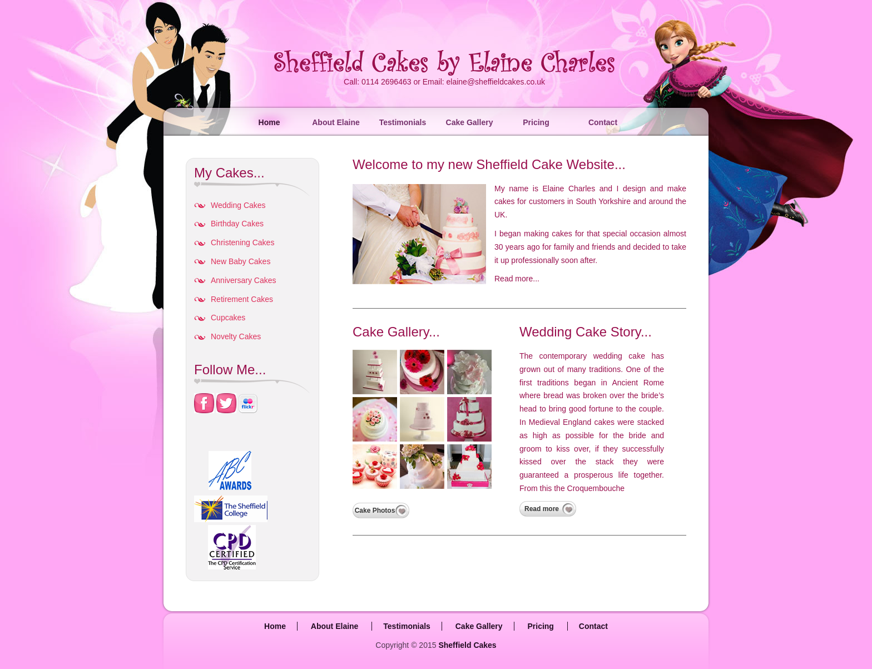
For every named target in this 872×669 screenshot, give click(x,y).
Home (269, 122)
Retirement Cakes (242, 299)
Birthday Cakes (237, 223)
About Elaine (336, 122)
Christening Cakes (242, 242)
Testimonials (403, 122)
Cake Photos (375, 510)
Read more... (516, 278)
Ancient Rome (638, 382)
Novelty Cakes (236, 336)
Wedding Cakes (238, 205)
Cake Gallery (469, 122)
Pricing (536, 122)
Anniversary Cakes (243, 280)
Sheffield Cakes (467, 645)
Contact (602, 122)
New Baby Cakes (240, 261)
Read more (541, 509)
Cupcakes (228, 317)
